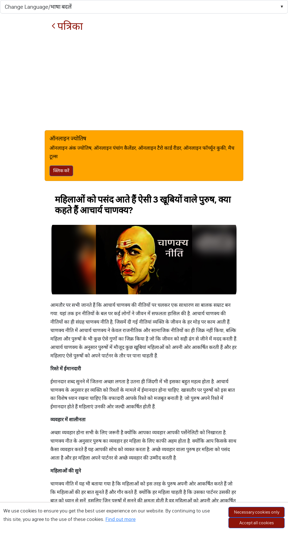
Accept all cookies (256, 522)
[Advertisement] (144, 81)
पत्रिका (67, 26)
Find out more (120, 519)
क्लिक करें (61, 170)
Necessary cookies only (256, 512)
